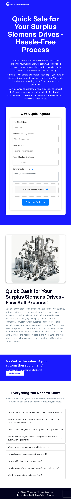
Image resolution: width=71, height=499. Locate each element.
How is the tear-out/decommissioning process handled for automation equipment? (33, 438)
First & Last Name (20, 122)
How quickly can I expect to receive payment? (27, 454)
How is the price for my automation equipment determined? (33, 468)
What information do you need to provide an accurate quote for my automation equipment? (33, 421)
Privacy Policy (39, 495)
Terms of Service (24, 495)
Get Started (14, 373)
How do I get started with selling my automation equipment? (33, 412)
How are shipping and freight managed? (25, 461)
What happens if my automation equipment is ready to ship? (33, 429)
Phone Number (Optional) (23, 157)
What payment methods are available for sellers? (28, 447)
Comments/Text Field (23, 169)
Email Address (18, 145)
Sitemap (50, 495)
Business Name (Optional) (23, 134)
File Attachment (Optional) (35, 189)
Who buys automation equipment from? (25, 475)
